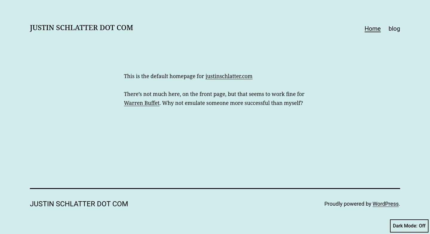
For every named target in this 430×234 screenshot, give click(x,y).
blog (394, 28)
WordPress (386, 204)
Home (373, 28)
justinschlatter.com (228, 76)
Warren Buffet (141, 102)
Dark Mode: (409, 226)
